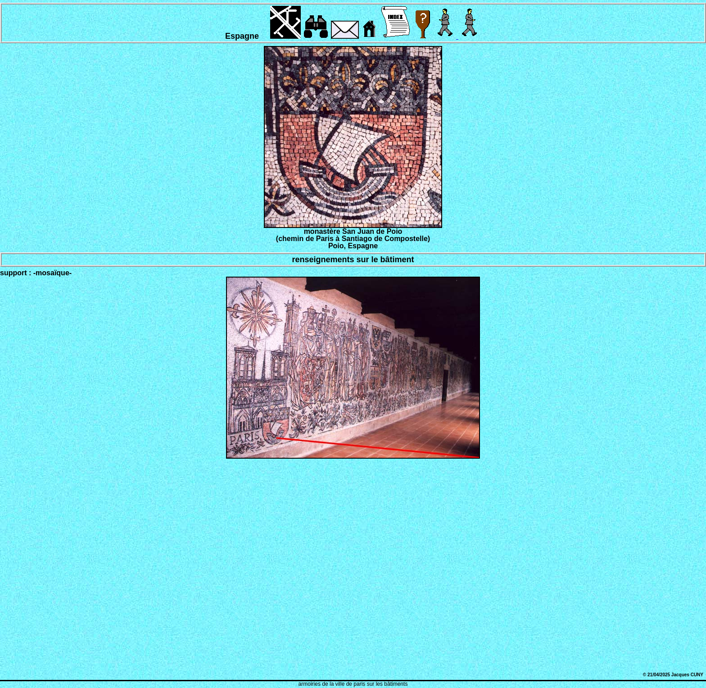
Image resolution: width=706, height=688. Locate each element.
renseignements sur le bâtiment (353, 259)
